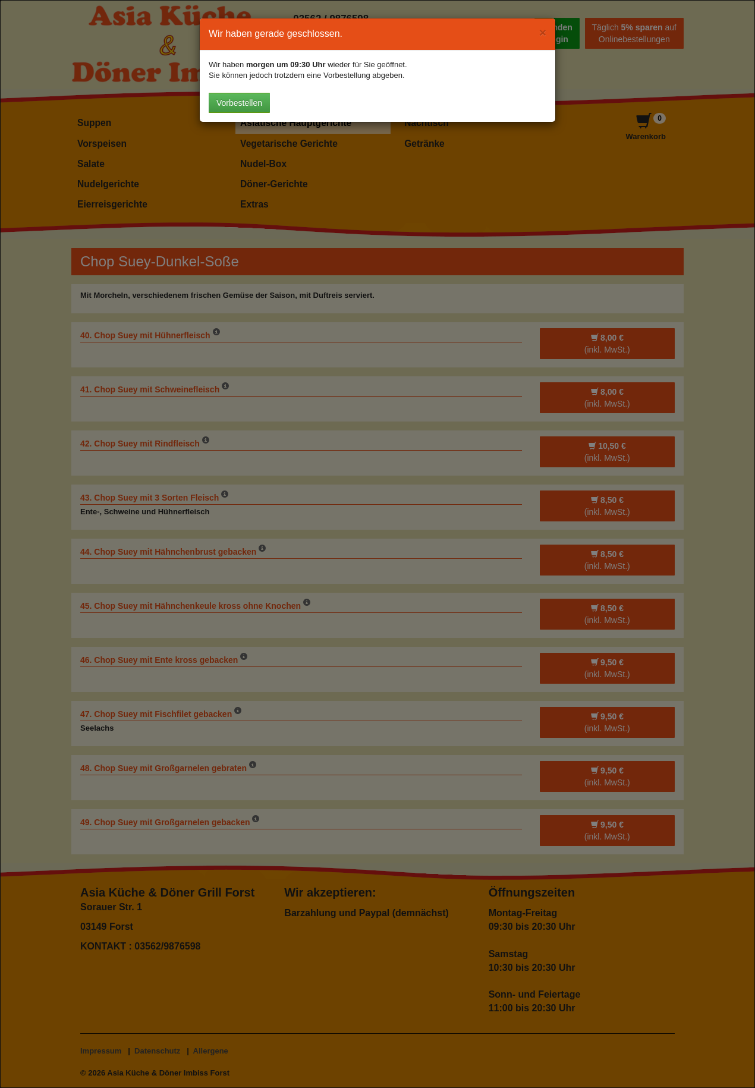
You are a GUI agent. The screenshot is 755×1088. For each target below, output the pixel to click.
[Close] (542, 32)
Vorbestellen (239, 103)
